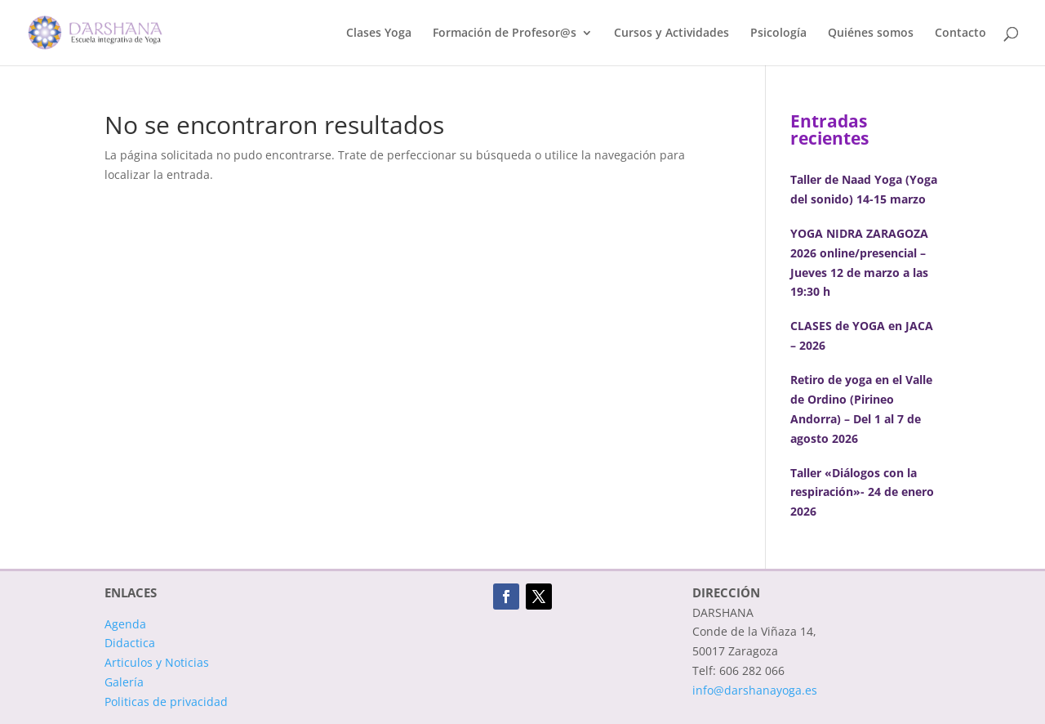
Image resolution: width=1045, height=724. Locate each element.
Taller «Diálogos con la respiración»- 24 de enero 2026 (862, 492)
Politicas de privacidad (166, 701)
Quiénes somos (871, 33)
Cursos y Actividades (671, 33)
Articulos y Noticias (156, 662)
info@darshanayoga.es (754, 690)
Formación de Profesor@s (504, 33)
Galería (124, 682)
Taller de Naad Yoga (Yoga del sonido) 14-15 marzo (863, 189)
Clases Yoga (378, 33)
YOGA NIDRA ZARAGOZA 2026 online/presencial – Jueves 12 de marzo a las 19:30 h (859, 262)
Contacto (960, 33)
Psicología (778, 33)
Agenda (125, 624)
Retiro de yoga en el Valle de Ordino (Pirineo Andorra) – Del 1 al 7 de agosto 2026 (861, 408)
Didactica (129, 642)
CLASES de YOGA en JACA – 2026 (861, 335)
